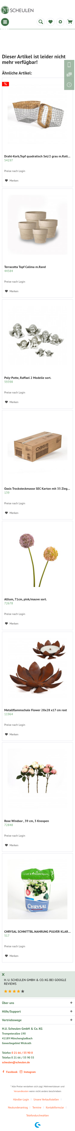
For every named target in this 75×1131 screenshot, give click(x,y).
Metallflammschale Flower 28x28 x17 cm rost (35, 712)
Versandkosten (21, 1091)
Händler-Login (21, 1099)
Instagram (28, 1072)
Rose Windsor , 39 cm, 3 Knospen (26, 823)
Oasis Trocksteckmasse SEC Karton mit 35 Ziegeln (37, 491)
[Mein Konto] (60, 22)
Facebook (9, 1072)
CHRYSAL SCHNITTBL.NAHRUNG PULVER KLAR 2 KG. (37, 933)
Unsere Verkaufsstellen (46, 1099)
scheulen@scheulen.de (16, 1062)
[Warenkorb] (70, 22)
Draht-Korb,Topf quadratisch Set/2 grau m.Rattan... (37, 158)
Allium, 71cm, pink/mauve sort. (25, 601)
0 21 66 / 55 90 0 (22, 1053)
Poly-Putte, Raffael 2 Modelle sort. (27, 380)
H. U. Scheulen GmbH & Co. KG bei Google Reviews (35, 982)
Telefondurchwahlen (37, 1115)
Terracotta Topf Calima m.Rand (25, 269)
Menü (5, 22)
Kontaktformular (55, 1107)
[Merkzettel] (51, 22)
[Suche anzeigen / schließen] (41, 22)
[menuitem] (5, 22)
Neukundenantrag (18, 1107)
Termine (36, 1107)
